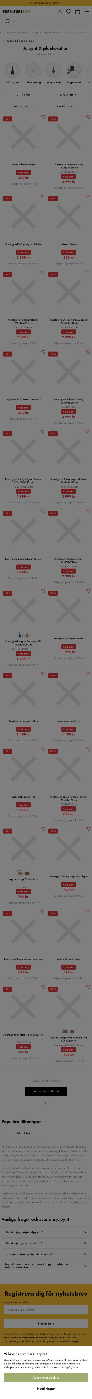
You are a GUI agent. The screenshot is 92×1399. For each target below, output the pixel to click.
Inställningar (46, 1388)
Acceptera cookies (45, 1377)
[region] (46, 1372)
